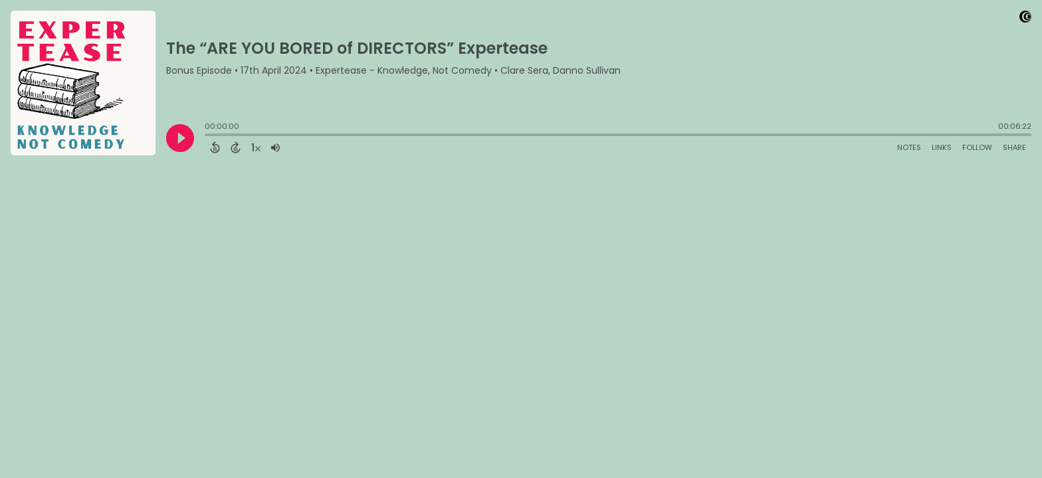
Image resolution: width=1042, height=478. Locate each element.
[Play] (180, 138)
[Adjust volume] (275, 147)
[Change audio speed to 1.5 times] (256, 147)
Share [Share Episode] (1014, 147)
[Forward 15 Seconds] (235, 147)
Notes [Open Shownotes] (909, 147)
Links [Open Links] (942, 147)
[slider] (208, 136)
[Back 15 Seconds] (215, 147)
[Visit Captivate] (1025, 19)
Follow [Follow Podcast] (977, 147)
